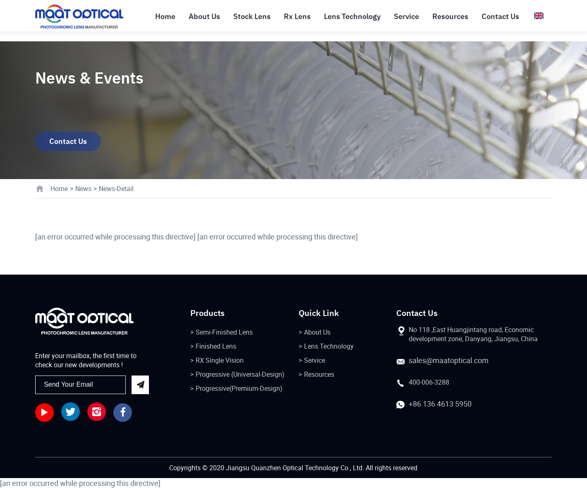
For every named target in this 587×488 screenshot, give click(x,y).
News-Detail (116, 188)
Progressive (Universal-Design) (240, 374)
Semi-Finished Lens (224, 332)
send (140, 385)
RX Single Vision (220, 360)
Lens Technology (329, 346)
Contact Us (68, 141)
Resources (319, 374)
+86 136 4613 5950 (440, 404)
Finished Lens (216, 346)
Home (59, 188)
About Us (317, 332)
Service (314, 360)
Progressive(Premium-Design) (239, 388)
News (83, 188)
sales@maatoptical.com (449, 360)
